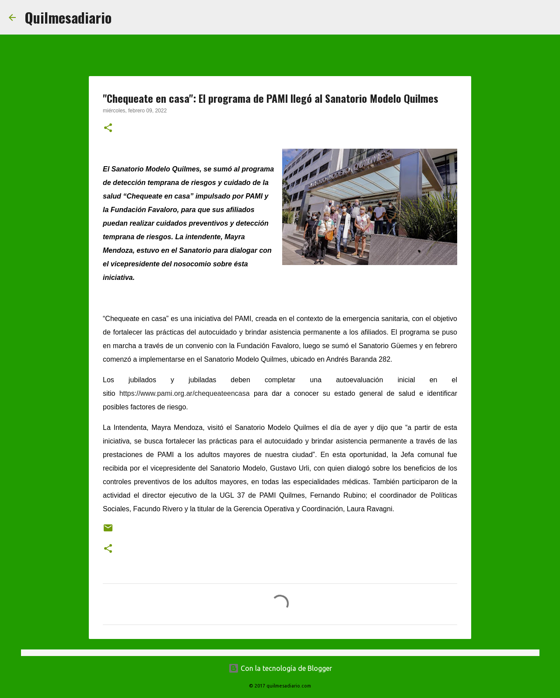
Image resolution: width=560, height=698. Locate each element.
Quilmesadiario (68, 17)
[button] (108, 128)
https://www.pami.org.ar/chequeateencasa (184, 393)
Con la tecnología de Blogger (280, 668)
